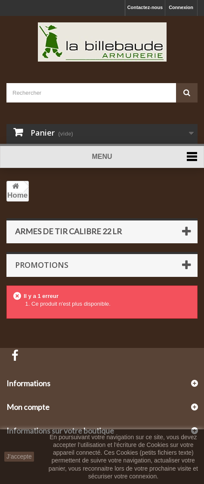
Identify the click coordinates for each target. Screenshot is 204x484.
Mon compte (27, 407)
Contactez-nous (145, 7)
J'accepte (19, 456)
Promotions (41, 265)
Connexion (181, 7)
